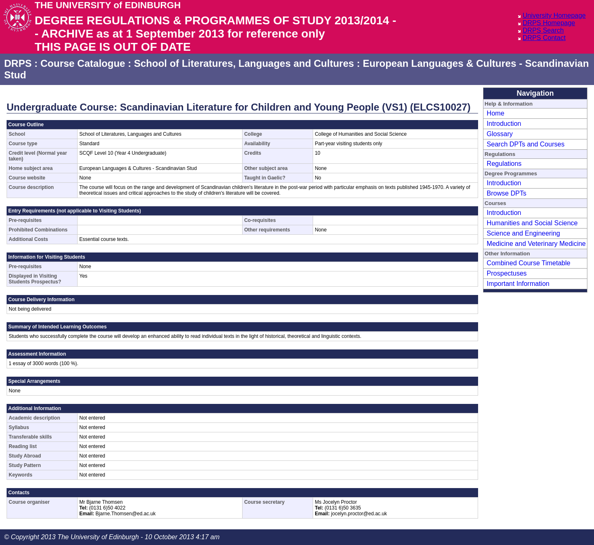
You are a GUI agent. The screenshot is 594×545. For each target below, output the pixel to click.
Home (495, 113)
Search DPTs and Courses (526, 144)
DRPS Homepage (549, 22)
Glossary (500, 133)
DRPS (18, 63)
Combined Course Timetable (528, 263)
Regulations (504, 163)
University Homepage (554, 15)
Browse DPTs (506, 193)
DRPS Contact (544, 37)
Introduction (504, 123)
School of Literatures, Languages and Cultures (244, 63)
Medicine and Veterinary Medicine (536, 243)
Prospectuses (507, 273)
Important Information (518, 283)
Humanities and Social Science (532, 222)
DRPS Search (543, 30)
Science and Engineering (523, 233)
